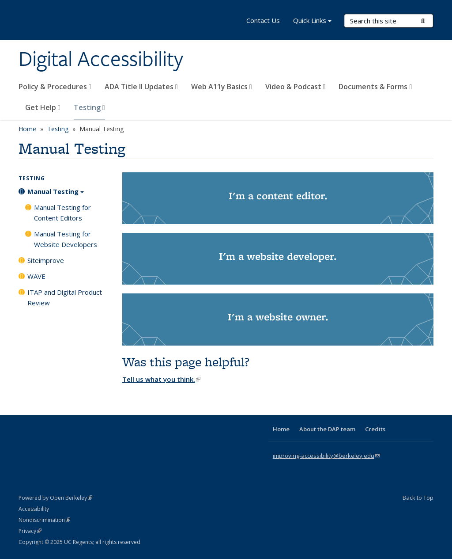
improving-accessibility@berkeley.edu (326, 456)
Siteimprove (45, 260)
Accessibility (34, 509)
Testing (89, 107)
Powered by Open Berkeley (55, 498)
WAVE (36, 276)
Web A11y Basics (221, 86)
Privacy (30, 531)
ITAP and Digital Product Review (64, 297)
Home (27, 129)
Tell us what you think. (161, 379)
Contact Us (263, 20)
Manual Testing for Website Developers (65, 239)
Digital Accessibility (101, 59)
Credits (375, 429)
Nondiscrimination (44, 520)
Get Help (42, 107)
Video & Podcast (295, 86)
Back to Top (418, 498)
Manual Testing (55, 194)
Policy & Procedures (55, 86)
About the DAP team (327, 429)
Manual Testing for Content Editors (62, 212)
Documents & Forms (375, 86)
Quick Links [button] (312, 21)
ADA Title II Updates (141, 86)
